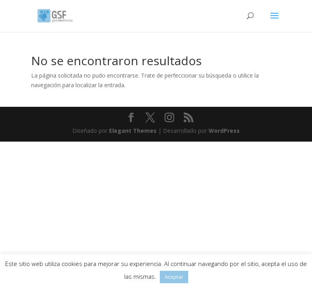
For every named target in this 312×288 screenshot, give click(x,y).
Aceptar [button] (174, 276)
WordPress (224, 130)
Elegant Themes (133, 130)
